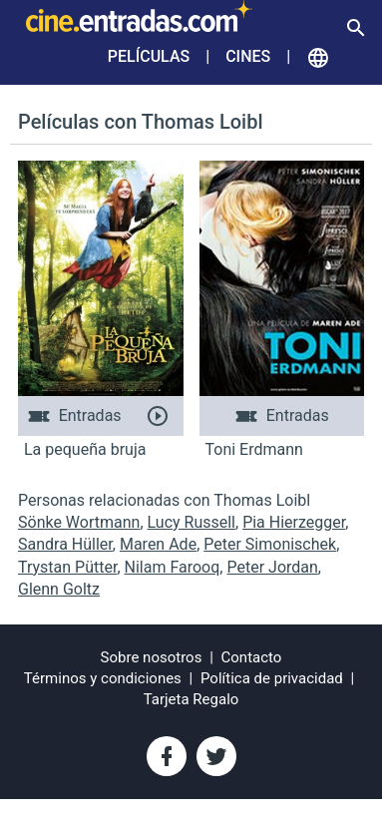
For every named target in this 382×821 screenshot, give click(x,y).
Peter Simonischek (269, 544)
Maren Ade (158, 544)
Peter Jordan (271, 567)
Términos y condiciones (103, 678)
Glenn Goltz (59, 589)
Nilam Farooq (172, 567)
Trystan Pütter (67, 567)
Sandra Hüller (65, 544)
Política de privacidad (271, 678)
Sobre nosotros (151, 657)
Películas (149, 56)
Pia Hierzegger (293, 522)
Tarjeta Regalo (191, 699)
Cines (247, 56)
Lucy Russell (191, 522)
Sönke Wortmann (79, 522)
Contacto (251, 657)
